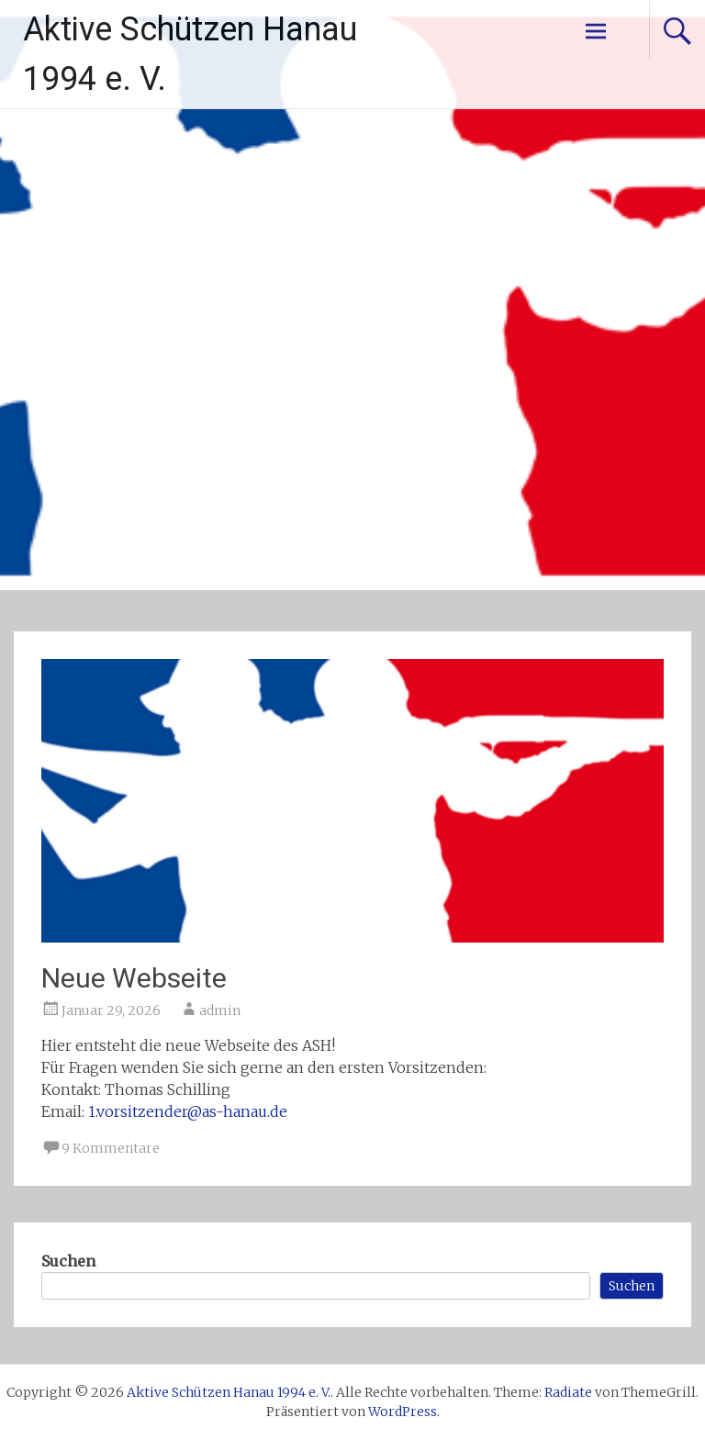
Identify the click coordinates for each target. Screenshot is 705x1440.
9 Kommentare (111, 1148)
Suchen (68, 1261)
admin (220, 1010)
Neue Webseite (134, 978)
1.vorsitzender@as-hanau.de (187, 1111)
